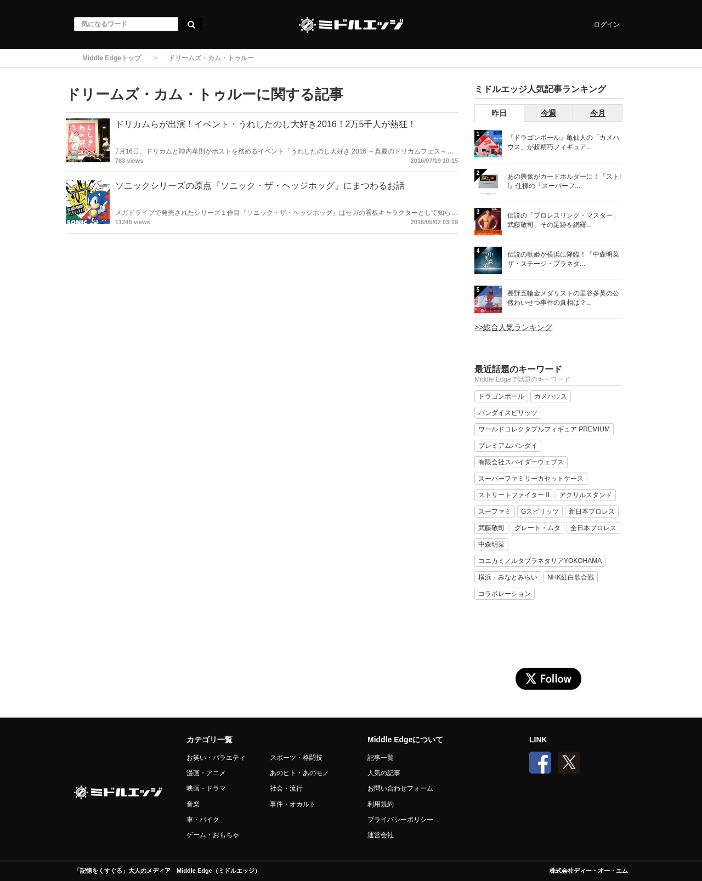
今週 (548, 113)
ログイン (606, 25)
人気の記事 (383, 773)
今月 (597, 113)
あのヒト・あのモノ (299, 773)
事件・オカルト (293, 804)
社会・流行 (286, 788)
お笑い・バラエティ (216, 757)
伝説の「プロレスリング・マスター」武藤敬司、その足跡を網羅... (563, 220)
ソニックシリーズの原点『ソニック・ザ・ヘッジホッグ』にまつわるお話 (260, 185)
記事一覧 (380, 757)
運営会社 (380, 835)
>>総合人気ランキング (513, 327)
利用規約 (380, 804)
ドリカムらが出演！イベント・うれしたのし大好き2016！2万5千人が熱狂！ (265, 124)
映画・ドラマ (206, 788)
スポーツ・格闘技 (296, 757)
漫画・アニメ (206, 773)
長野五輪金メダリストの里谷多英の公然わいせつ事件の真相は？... (563, 297)
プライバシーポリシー (400, 819)
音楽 (193, 804)
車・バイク (202, 819)
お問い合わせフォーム (400, 788)
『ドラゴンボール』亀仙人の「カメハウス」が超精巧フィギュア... (563, 142)
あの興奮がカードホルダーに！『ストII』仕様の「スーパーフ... (564, 181)
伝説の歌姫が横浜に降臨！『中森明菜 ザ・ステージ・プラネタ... (563, 259)
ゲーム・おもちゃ (212, 835)
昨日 (499, 113)
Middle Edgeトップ (111, 58)
